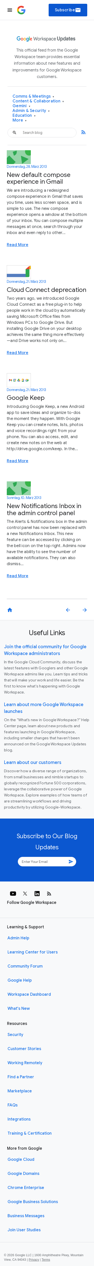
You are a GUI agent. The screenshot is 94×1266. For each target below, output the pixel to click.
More (20, 120)
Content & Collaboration (38, 101)
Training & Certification (30, 1133)
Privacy (34, 1259)
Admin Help (18, 938)
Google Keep (26, 398)
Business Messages (26, 1215)
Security (15, 1034)
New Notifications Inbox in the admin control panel (44, 509)
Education (24, 115)
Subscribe (68, 10)
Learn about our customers (32, 762)
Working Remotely (25, 1062)
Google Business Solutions (33, 1201)
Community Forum (25, 966)
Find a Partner (21, 1077)
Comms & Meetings (33, 96)
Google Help (20, 980)
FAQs (13, 1105)
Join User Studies (24, 1230)
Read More (17, 245)
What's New (19, 1008)
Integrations (19, 1119)
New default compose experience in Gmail (38, 178)
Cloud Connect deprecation (46, 290)
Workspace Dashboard (29, 994)
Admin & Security (31, 110)
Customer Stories (24, 1048)
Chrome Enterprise (26, 1187)
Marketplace (20, 1091)
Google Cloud (21, 1159)
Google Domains (23, 1173)
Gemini (21, 106)
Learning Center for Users (33, 952)
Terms (46, 1259)
